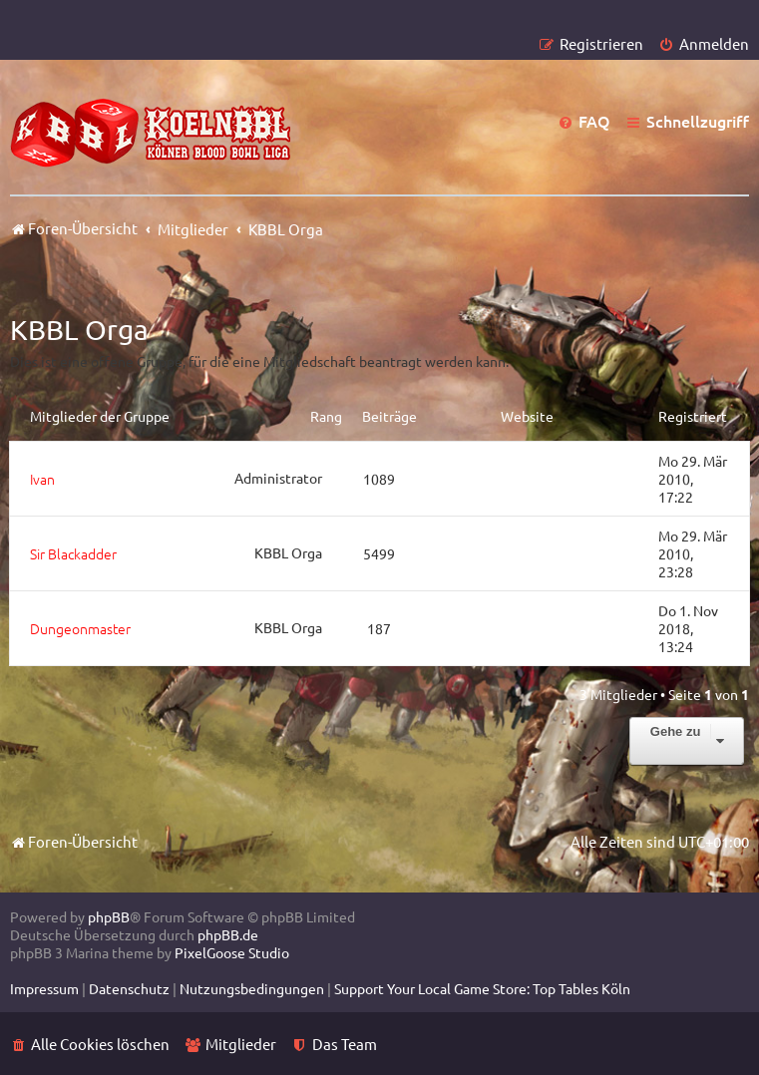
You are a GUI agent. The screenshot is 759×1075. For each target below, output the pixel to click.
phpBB (109, 916)
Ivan (42, 479)
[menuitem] (703, 43)
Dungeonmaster (80, 628)
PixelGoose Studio (232, 952)
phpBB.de (227, 934)
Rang (326, 416)
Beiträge (389, 416)
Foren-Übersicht (74, 841)
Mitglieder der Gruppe (100, 416)
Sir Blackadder (73, 553)
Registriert (692, 416)
